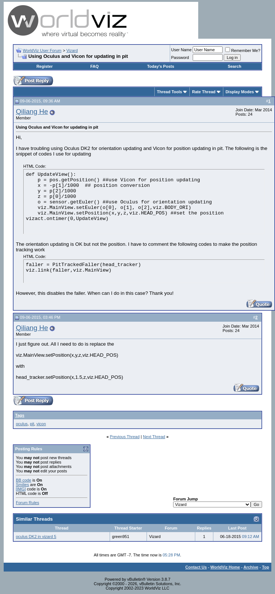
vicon (41, 424)
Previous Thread (125, 436)
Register (45, 66)
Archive (251, 567)
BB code (23, 480)
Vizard (72, 50)
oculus (22, 424)
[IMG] (21, 489)
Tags (19, 415)
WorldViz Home (225, 567)
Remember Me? (242, 50)
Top (265, 567)
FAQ (94, 66)
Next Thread (154, 436)
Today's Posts (160, 66)
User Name (181, 50)
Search (234, 66)
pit (32, 424)
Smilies (22, 484)
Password (180, 57)
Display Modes (240, 92)
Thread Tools (169, 92)
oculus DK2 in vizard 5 (36, 536)
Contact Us (196, 567)
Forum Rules (27, 502)
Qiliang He (32, 111)
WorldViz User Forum (42, 50)
